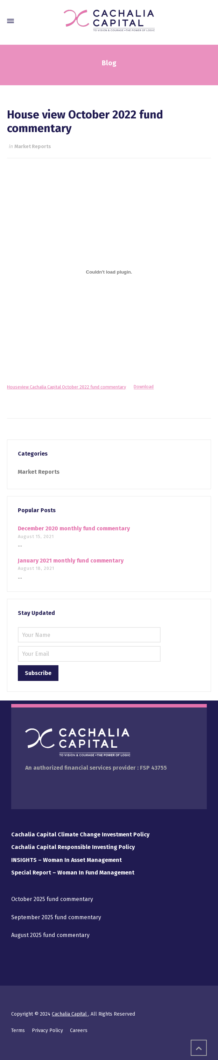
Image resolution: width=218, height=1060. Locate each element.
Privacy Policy (47, 1030)
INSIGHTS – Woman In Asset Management (66, 860)
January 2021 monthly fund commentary (71, 560)
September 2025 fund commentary (56, 917)
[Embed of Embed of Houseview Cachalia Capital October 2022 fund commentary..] (109, 272)
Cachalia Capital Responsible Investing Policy (73, 847)
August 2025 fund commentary (50, 935)
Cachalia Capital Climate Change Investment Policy (80, 834)
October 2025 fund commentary (52, 899)
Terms (18, 1030)
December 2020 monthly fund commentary (74, 528)
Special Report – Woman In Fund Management (72, 872)
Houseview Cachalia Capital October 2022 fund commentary (66, 387)
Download (144, 387)
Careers (78, 1030)
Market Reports (32, 147)
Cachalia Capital (70, 1014)
